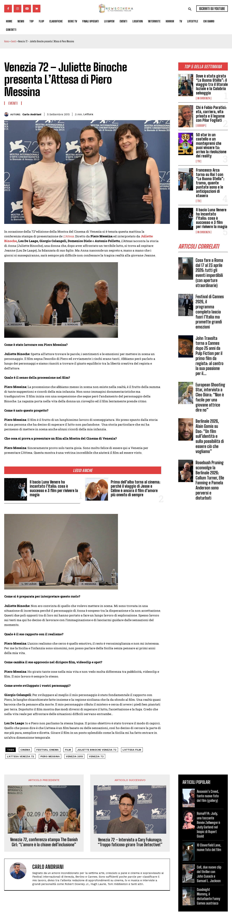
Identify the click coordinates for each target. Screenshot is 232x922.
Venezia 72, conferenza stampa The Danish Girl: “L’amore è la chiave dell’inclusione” (44, 842)
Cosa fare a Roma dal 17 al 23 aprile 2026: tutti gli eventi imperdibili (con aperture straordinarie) (209, 273)
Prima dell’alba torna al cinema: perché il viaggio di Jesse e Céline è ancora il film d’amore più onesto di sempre (135, 488)
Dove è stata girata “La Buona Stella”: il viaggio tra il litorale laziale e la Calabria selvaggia (212, 84)
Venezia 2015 (74, 756)
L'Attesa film (132, 749)
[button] (190, 9)
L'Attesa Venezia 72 (20, 756)
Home (6, 41)
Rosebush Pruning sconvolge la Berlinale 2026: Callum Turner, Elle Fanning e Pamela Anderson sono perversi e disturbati (210, 480)
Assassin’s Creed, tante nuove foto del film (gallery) (208, 796)
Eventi (13, 41)
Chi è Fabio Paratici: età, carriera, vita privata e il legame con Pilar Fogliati (211, 114)
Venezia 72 (96, 756)
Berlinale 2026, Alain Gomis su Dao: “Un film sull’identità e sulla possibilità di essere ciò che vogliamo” (210, 436)
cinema (25, 749)
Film (68, 749)
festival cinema (47, 749)
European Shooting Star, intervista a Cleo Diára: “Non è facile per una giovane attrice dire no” (210, 397)
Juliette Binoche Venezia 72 (97, 749)
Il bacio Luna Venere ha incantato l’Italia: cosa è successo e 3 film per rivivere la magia (211, 218)
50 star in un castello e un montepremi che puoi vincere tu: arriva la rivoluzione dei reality (211, 145)
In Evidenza (203, 98)
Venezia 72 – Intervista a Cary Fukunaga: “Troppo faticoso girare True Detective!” (130, 842)
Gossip (201, 125)
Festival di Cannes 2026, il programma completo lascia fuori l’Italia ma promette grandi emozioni (210, 311)
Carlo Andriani (31, 114)
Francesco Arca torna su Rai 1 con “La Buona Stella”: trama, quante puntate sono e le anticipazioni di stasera (210, 183)
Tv (198, 161)
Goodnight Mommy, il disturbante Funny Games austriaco (208, 896)
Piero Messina (50, 756)
